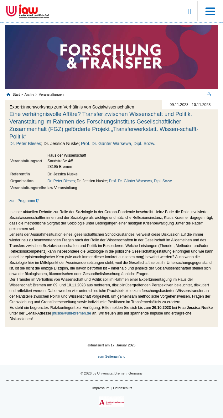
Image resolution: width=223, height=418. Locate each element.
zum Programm (22, 201)
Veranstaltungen (51, 94)
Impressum (100, 388)
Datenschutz (122, 388)
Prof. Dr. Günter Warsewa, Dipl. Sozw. (118, 143)
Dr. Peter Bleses (25, 143)
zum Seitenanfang (112, 356)
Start (17, 94)
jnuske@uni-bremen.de (71, 313)
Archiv (29, 94)
